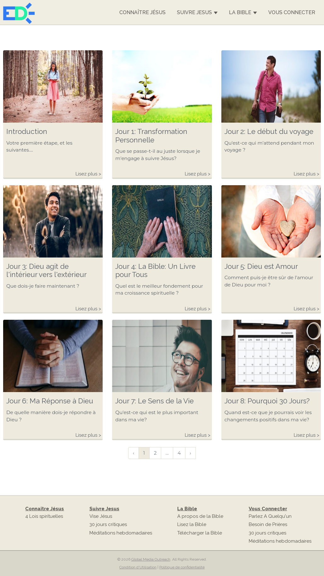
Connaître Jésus (142, 12)
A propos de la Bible (200, 516)
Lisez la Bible (191, 524)
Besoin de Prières (268, 524)
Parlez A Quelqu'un (270, 516)
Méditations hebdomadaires (120, 533)
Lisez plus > (88, 174)
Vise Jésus (100, 516)
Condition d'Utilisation (137, 567)
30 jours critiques (108, 524)
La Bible (243, 12)
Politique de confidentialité (182, 567)
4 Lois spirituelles (44, 516)
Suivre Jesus (197, 12)
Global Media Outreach (150, 559)
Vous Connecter (291, 12)
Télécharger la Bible (199, 533)
